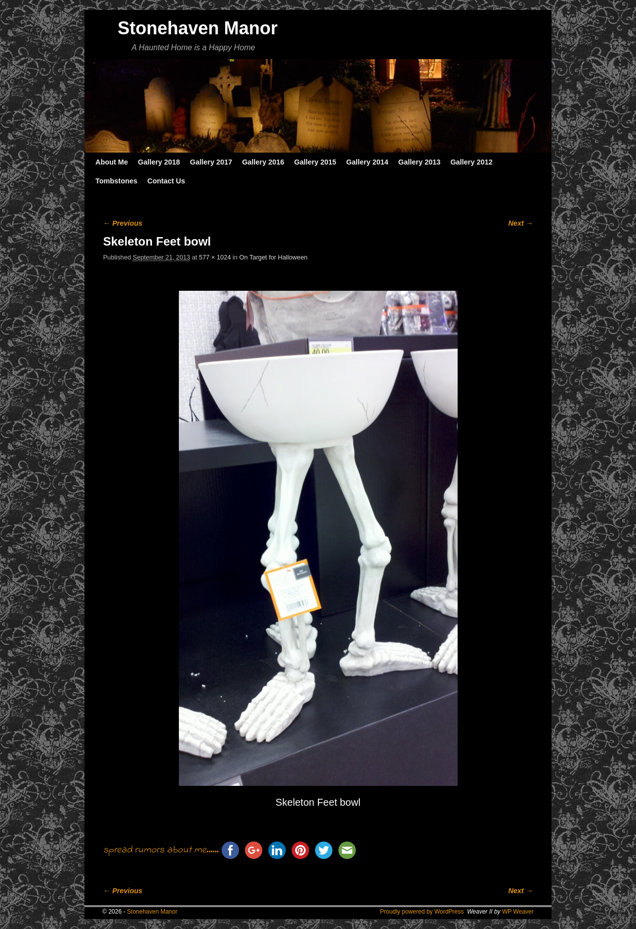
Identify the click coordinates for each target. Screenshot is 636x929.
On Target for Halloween (273, 257)
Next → (520, 223)
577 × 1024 (215, 257)
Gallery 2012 (471, 162)
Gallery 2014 (367, 162)
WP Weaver (518, 911)
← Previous (123, 223)
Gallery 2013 (419, 162)
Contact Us (166, 181)
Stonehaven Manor (198, 28)
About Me (111, 162)
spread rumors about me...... (161, 850)
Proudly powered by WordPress (422, 911)
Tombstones (116, 181)
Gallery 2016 (263, 162)
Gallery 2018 (159, 162)
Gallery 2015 (315, 162)
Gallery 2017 (211, 162)
